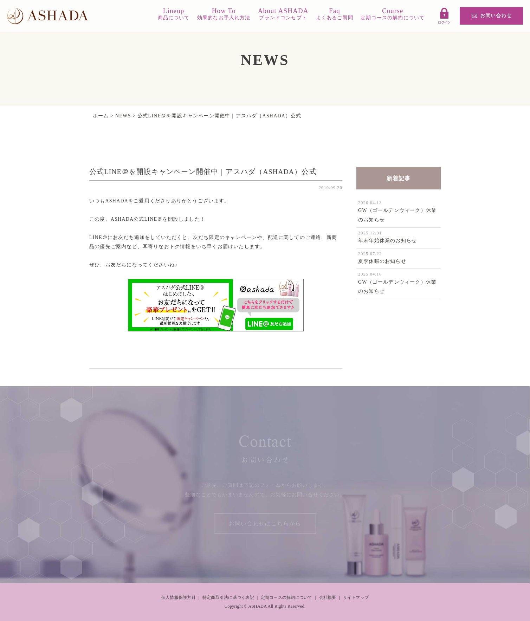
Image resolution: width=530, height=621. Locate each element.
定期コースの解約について (286, 597)
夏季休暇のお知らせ (382, 261)
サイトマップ (356, 597)
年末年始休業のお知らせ (387, 240)
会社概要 (327, 597)
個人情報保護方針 (178, 597)
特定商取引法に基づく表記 (228, 597)
